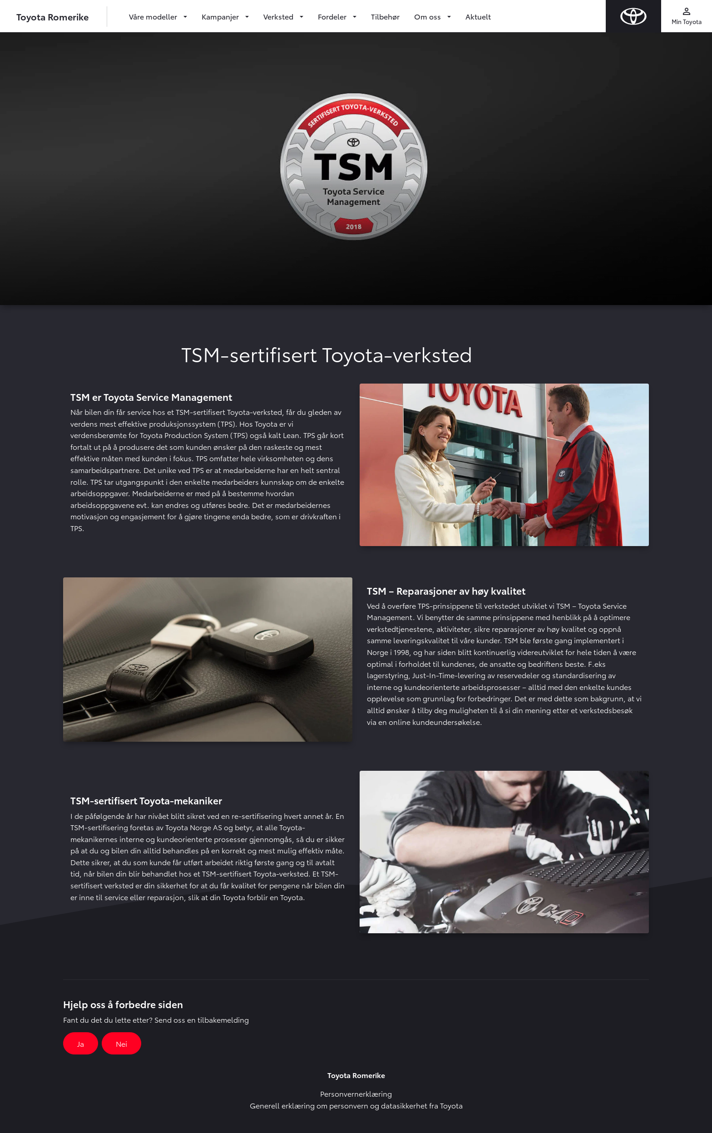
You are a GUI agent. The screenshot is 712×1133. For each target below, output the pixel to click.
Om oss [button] (428, 16)
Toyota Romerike (52, 16)
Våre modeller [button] (154, 16)
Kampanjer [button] (221, 16)
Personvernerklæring (356, 1093)
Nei (121, 1043)
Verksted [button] (279, 16)
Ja (80, 1043)
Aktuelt (478, 16)
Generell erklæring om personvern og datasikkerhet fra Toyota (356, 1105)
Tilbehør (385, 16)
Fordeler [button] (333, 16)
